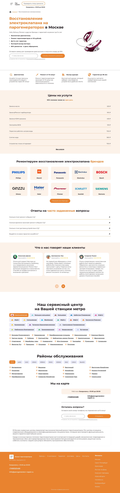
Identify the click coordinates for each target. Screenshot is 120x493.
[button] (63, 286)
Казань (97, 486)
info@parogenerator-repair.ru (96, 397)
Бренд (43, 7)
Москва (97, 459)
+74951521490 (62, 3)
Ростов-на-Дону (101, 469)
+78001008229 (49, 3)
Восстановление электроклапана (29, 12)
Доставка (70, 456)
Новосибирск (100, 476)
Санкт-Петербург (101, 463)
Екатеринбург (100, 483)
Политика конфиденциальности (60, 489)
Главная (14, 12)
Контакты (68, 7)
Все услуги (60, 149)
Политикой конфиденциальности (35, 59)
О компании (52, 7)
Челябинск (99, 480)
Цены (61, 7)
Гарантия (61, 456)
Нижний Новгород (102, 473)
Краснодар (99, 466)
